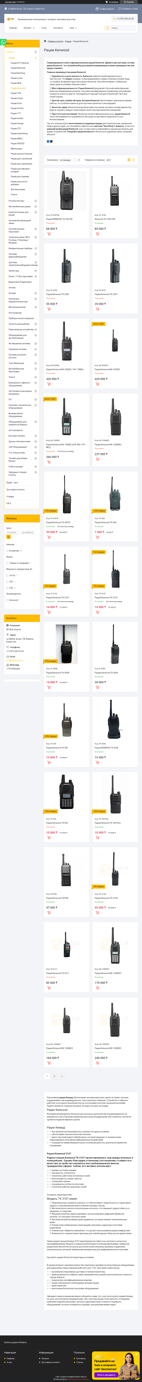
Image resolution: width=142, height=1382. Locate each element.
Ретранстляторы (16, 201)
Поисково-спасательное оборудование (20, 406)
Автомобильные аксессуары (16, 370)
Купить (49, 233)
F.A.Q (9, 503)
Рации (68, 41)
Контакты (58, 28)
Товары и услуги (55, 41)
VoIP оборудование (18, 447)
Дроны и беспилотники (19, 441)
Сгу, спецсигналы (17, 453)
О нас (44, 28)
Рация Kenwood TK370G (57, 898)
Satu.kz (83, 1377)
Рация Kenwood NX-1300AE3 (59, 1048)
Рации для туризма (20, 176)
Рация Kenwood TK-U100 (106, 898)
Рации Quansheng (19, 133)
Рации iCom (16, 103)
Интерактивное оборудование (16, 414)
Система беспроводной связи (20, 221)
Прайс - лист (12, 483)
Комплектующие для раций (18, 213)
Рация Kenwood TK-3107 (106, 597)
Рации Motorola (18, 68)
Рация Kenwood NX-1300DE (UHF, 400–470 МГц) (65, 446)
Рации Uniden (17, 118)
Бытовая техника (17, 436)
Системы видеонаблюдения (17, 255)
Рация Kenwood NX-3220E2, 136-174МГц (65, 369)
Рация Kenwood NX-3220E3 (107, 369)
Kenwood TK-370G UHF (105, 219)
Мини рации (16, 148)
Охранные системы (18, 349)
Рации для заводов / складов (20, 170)
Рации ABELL (17, 138)
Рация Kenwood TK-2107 (57, 597)
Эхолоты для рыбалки (19, 324)
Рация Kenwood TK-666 (105, 522)
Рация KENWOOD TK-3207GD (59, 219)
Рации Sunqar (17, 123)
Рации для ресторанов (21, 154)
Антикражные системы (19, 343)
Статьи (79, 1362)
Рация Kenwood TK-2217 (57, 973)
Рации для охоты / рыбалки (19, 183)
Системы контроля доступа (17, 356)
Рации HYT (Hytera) (20, 63)
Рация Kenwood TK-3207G (58, 522)
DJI (10, 399)
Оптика (12, 287)
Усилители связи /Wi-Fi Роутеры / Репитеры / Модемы (19, 240)
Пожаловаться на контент (78, 1379)
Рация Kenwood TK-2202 (57, 294)
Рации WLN (16, 83)
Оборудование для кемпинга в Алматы (18, 423)
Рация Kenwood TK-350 (57, 748)
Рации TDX (16, 93)
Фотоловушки (15, 313)
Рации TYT (16, 113)
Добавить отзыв (130, 9)
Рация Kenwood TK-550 (57, 823)
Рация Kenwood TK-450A (57, 673)
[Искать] (108, 28)
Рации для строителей (21, 159)
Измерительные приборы (20, 248)
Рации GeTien (17, 108)
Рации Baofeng (18, 73)
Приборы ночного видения (21, 318)
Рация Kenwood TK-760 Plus (108, 823)
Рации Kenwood (18, 88)
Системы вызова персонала (16, 230)
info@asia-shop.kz (14, 660)
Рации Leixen (17, 98)
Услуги (14, 194)
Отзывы (10, 496)
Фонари (12, 293)
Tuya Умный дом (16, 363)
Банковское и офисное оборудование (19, 384)
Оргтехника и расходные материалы (20, 392)
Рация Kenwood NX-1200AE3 (108, 444)
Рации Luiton (17, 78)
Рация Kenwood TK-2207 (106, 294)
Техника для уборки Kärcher (18, 459)
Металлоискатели (17, 307)
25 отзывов (113, 2)
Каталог (28, 28)
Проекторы (14, 271)
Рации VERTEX (17, 143)
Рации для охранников (21, 164)
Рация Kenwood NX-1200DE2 (108, 973)
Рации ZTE (16, 128)
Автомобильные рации (19, 206)
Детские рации (18, 189)
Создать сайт (10, 2)
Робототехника (16, 467)
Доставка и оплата (15, 489)
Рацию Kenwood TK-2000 (106, 673)
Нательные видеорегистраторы (18, 300)
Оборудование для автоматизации (18, 336)
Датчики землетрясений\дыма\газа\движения (21, 263)
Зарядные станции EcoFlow (17, 473)
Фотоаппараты (16, 430)
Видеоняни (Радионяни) (20, 282)
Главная (13, 28)
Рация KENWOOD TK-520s (106, 748)
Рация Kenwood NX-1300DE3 (108, 1048)
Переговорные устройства (21, 329)
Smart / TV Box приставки (21, 276)
